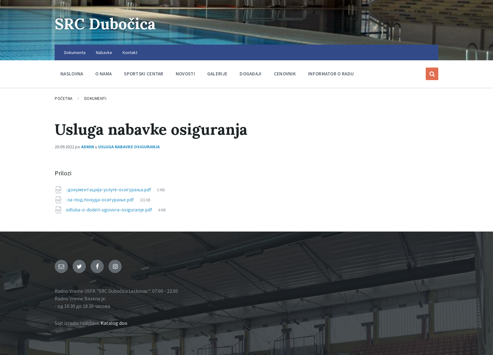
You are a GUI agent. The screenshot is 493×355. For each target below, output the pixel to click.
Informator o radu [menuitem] (331, 74)
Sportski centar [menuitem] (143, 74)
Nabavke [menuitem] (104, 52)
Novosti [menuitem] (185, 74)
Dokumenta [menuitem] (75, 52)
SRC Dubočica (105, 23)
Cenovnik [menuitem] (285, 74)
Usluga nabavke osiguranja (129, 147)
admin (87, 147)
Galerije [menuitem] (217, 74)
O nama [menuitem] (103, 74)
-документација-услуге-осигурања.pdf (109, 189)
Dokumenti (95, 98)
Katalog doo (114, 323)
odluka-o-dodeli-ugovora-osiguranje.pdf (109, 209)
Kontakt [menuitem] (130, 52)
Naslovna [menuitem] (71, 74)
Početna (64, 98)
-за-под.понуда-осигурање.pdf (100, 199)
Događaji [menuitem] (250, 74)
